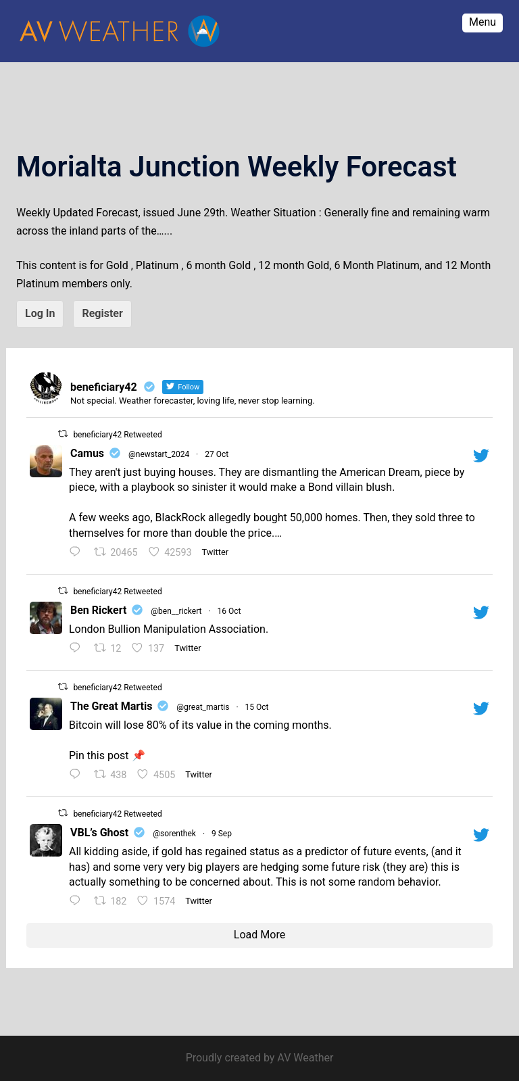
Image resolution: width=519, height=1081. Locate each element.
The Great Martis (111, 706)
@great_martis (202, 707)
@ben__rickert (176, 611)
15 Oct (257, 707)
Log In (40, 313)
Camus (87, 453)
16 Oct (229, 611)
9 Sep (222, 833)
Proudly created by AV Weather (260, 1057)
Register (102, 313)
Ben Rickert (98, 610)
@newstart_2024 (158, 454)
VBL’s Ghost (99, 832)
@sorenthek (174, 833)
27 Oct (216, 454)
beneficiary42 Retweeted (117, 434)
